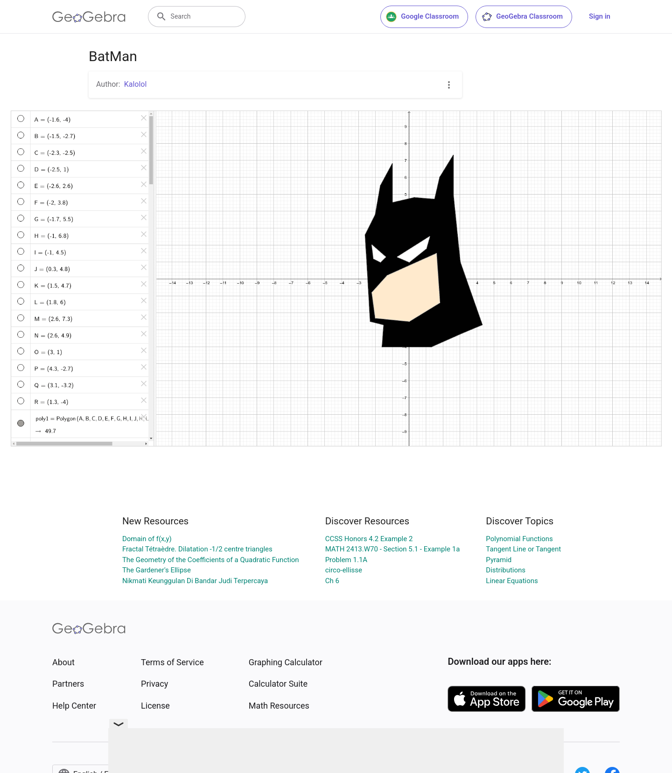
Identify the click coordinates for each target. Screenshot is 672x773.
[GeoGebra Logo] (89, 16)
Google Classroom (422, 16)
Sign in (599, 16)
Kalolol (135, 84)
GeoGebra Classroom (522, 16)
